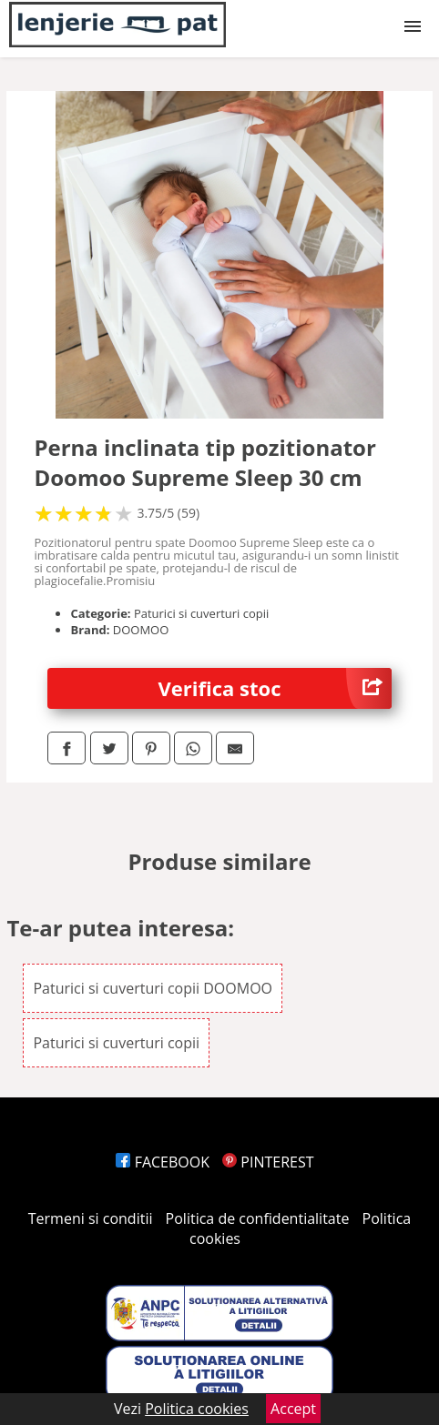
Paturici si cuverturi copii (116, 1043)
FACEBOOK (162, 1162)
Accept (293, 1409)
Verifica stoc (275, 688)
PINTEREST (267, 1162)
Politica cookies (197, 1409)
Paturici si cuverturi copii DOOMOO (152, 988)
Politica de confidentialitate (258, 1218)
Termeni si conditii (90, 1218)
